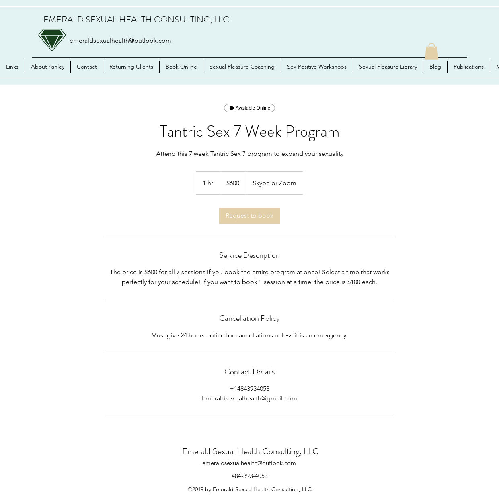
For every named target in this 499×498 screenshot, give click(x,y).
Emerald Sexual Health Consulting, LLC (250, 451)
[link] (249, 216)
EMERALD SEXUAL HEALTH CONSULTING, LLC (136, 19)
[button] (432, 51)
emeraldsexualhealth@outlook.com (120, 40)
